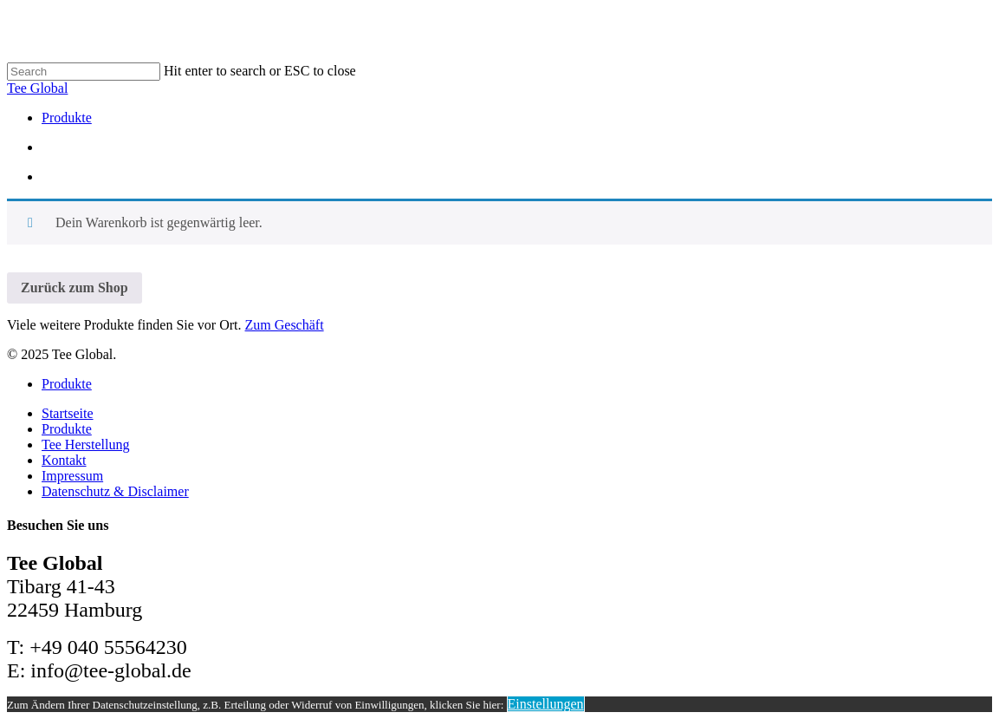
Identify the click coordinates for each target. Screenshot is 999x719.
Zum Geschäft (284, 324)
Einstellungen (546, 703)
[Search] (83, 71)
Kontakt (64, 460)
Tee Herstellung (86, 444)
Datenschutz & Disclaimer (115, 491)
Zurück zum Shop (74, 287)
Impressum (72, 475)
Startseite (68, 413)
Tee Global (37, 88)
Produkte (67, 383)
